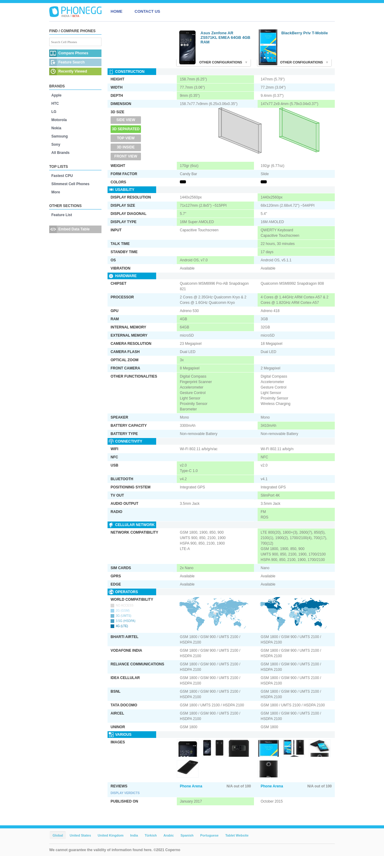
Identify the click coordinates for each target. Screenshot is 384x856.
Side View (125, 120)
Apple (56, 95)
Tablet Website (237, 835)
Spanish (187, 835)
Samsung (59, 136)
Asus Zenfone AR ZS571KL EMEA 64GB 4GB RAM (225, 37)
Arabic (168, 835)
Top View (126, 138)
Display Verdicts (125, 793)
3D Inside (126, 147)
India (134, 835)
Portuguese (209, 835)
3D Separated (126, 129)
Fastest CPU (62, 176)
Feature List (61, 215)
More (55, 192)
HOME (116, 11)
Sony (55, 144)
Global (58, 835)
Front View (125, 156)
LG (54, 112)
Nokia (56, 128)
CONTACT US (147, 11)
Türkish (151, 835)
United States (80, 835)
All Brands (60, 153)
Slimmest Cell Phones (70, 184)
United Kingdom (111, 835)
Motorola (59, 120)
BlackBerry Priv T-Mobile (304, 33)
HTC (55, 103)
